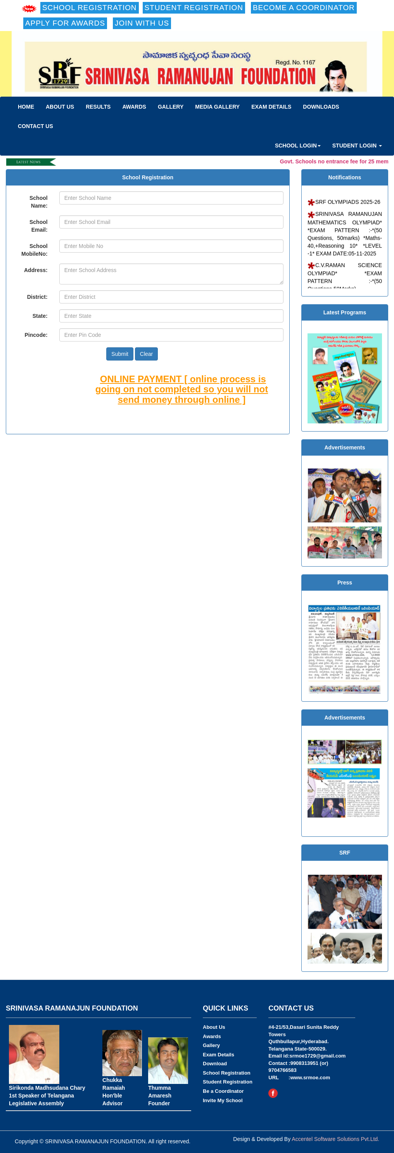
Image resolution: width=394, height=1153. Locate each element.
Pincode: (36, 335)
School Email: (38, 226)
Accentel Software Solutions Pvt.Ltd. (335, 1139)
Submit (119, 354)
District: (37, 297)
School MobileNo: (34, 250)
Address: (36, 270)
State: (40, 316)
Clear (146, 354)
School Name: (38, 202)
